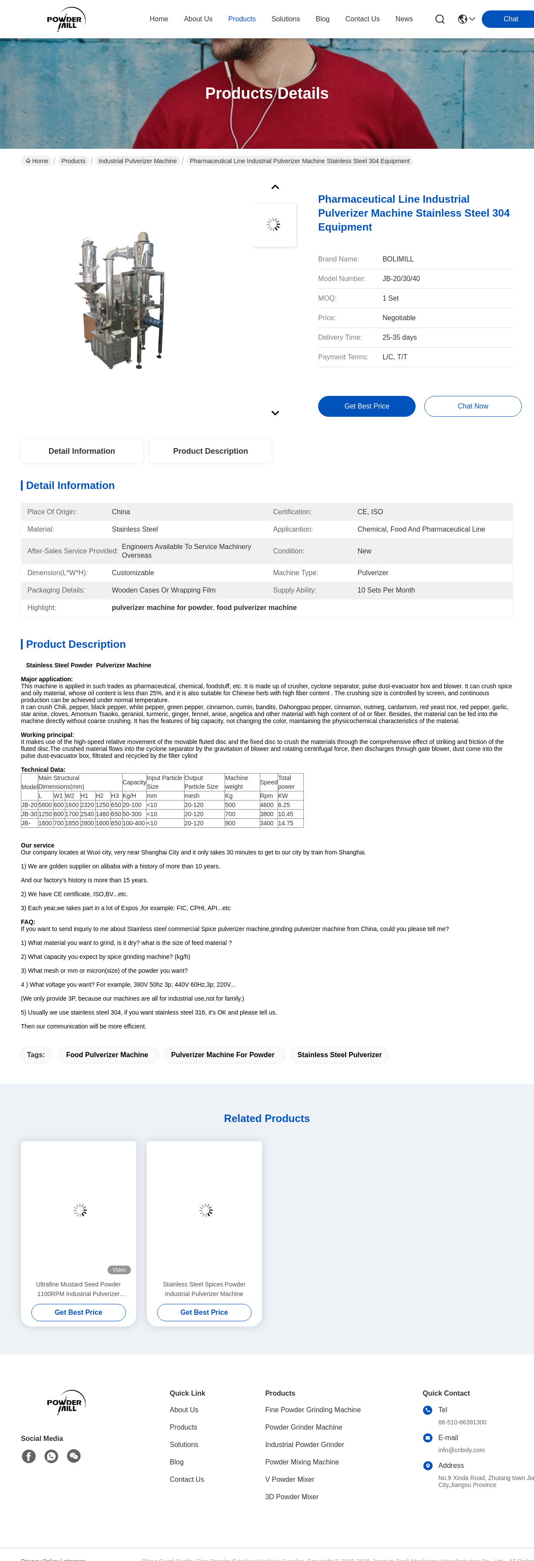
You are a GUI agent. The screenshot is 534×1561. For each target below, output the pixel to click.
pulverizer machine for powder (222, 1055)
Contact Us (187, 1479)
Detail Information (81, 451)
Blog (177, 1462)
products (242, 19)
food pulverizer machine (107, 1055)
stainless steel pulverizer (340, 1055)
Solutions (184, 1444)
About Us (184, 1410)
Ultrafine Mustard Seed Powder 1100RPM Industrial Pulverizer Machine (78, 1290)
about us (198, 19)
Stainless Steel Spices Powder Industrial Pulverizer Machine (204, 1289)
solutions (286, 19)
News (404, 19)
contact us (363, 19)
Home (159, 19)
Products (73, 160)
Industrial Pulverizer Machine (138, 160)
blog (322, 19)
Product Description (210, 451)
